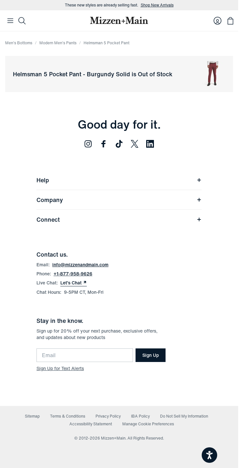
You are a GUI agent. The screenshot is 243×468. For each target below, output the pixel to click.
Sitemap (32, 416)
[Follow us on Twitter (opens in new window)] (134, 144)
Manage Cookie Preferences (148, 424)
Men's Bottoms (18, 43)
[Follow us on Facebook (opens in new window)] (103, 144)
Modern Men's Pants (57, 43)
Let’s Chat (73, 283)
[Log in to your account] (217, 21)
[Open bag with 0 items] (230, 21)
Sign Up (150, 355)
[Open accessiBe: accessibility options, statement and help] (209, 455)
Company (119, 200)
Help (119, 180)
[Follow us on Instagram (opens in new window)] (88, 144)
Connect (119, 219)
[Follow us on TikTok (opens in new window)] (119, 144)
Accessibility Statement (90, 424)
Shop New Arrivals (157, 5)
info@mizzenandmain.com (80, 264)
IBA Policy (140, 416)
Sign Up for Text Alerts (60, 368)
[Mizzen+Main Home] (119, 20)
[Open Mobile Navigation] (10, 21)
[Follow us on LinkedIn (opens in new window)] (150, 144)
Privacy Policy (108, 416)
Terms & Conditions (67, 416)
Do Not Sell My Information (184, 416)
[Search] (22, 21)
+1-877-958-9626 (73, 273)
